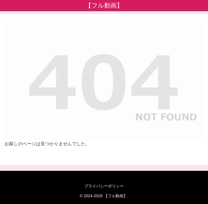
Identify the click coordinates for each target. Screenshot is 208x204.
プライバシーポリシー (104, 186)
